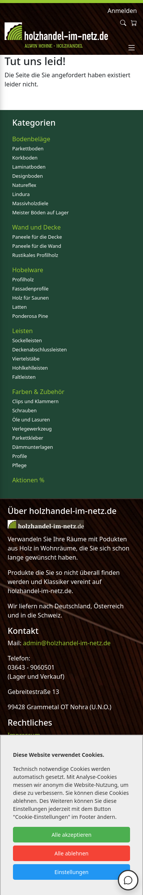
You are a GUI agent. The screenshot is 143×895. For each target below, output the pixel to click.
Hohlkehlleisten (30, 367)
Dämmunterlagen (32, 447)
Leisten (22, 331)
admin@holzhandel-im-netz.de (67, 643)
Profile (19, 456)
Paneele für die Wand (36, 245)
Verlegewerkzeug (32, 428)
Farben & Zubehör (38, 392)
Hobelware (27, 270)
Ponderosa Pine (30, 316)
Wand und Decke (36, 227)
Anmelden (122, 10)
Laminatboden (28, 166)
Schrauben (24, 410)
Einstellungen (71, 872)
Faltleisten (23, 376)
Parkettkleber (27, 437)
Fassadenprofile (30, 288)
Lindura (21, 194)
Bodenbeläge (31, 139)
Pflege (19, 465)
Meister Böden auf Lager (40, 212)
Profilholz (23, 279)
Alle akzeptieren (71, 834)
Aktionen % (28, 480)
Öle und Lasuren (31, 419)
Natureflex (24, 185)
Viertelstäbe (26, 358)
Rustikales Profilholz (35, 255)
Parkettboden (27, 148)
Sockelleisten (27, 340)
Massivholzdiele (30, 203)
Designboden (27, 175)
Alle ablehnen (72, 853)
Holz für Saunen (30, 297)
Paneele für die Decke (37, 236)
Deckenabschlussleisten (39, 349)
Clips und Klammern (35, 401)
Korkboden (24, 157)
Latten (19, 306)
